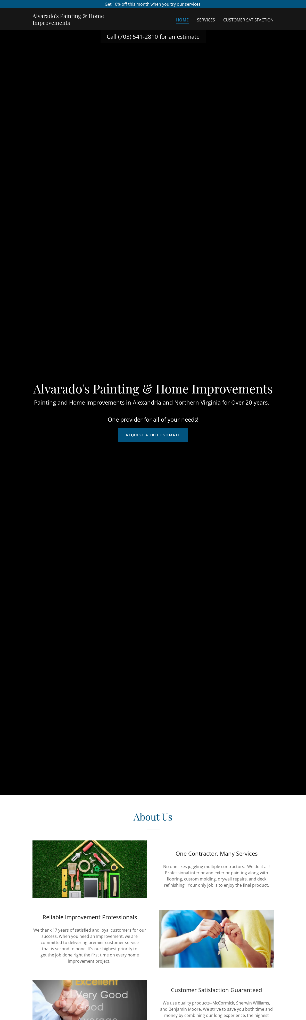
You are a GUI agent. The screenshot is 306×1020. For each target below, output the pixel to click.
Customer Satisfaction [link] (248, 20)
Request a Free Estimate (153, 434)
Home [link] (182, 20)
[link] (74, 23)
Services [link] (206, 20)
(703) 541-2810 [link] (138, 36)
